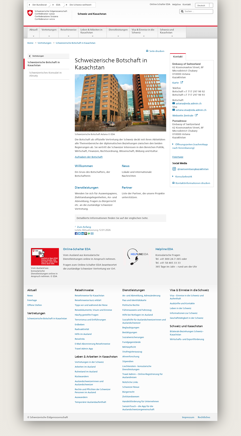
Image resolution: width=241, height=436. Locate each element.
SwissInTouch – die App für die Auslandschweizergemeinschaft (138, 408)
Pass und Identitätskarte (134, 300)
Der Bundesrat (39, 5)
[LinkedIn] (82, 233)
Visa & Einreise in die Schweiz (144, 32)
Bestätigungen (129, 332)
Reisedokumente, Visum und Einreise (93, 310)
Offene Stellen (34, 305)
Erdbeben (80, 324)
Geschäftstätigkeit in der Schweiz (186, 318)
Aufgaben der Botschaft (89, 156)
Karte (177, 82)
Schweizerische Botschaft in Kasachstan (47, 318)
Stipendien (127, 361)
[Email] (92, 233)
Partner (127, 187)
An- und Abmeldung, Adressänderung (141, 295)
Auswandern (81, 397)
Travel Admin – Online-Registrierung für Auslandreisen (142, 376)
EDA (58, 5)
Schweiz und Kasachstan (172, 32)
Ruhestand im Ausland (86, 372)
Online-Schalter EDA (77, 249)
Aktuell (33, 32)
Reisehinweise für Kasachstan (89, 295)
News (125, 166)
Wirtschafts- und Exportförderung (187, 339)
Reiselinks (80, 339)
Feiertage (177, 156)
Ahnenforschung (130, 356)
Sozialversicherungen (133, 337)
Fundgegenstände (131, 342)
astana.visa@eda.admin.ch (191, 110)
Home (30, 43)
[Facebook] (76, 233)
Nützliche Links (130, 382)
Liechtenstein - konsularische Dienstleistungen (136, 368)
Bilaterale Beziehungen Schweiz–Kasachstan (187, 333)
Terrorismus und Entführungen (90, 319)
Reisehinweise (68, 32)
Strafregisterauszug (132, 352)
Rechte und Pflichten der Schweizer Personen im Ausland (92, 391)
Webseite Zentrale (184, 115)
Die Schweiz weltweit (80, 5)
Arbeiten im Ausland (85, 367)
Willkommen (84, 166)
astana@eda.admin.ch (189, 103)
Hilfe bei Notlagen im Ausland (137, 315)
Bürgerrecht (128, 392)
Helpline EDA (164, 249)
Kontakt (176, 56)
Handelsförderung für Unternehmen (140, 401)
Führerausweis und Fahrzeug (136, 310)
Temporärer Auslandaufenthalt (90, 402)
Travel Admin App (84, 348)
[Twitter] (79, 233)
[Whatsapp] (89, 233)
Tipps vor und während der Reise (91, 305)
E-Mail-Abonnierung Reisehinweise (92, 344)
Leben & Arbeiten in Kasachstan (93, 32)
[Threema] (86, 233)
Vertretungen (49, 32)
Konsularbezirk (183, 176)
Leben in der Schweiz (180, 308)
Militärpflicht (129, 347)
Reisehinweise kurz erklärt (88, 300)
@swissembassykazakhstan (193, 169)
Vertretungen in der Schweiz (89, 362)
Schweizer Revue (130, 387)
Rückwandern (82, 376)
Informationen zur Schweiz (183, 313)
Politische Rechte (130, 305)
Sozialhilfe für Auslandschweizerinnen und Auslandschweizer (144, 321)
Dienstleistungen (118, 32)
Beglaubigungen (130, 327)
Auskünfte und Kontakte (182, 303)
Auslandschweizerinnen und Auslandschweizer (89, 383)
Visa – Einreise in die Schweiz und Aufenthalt (187, 297)
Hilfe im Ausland (83, 334)
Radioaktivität (82, 329)
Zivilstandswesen (130, 396)
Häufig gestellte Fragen (86, 315)
